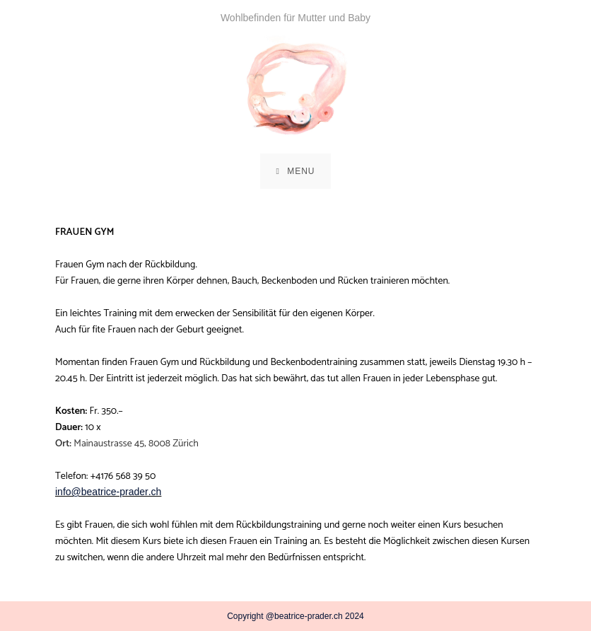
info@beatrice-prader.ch (108, 491)
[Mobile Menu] (295, 171)
